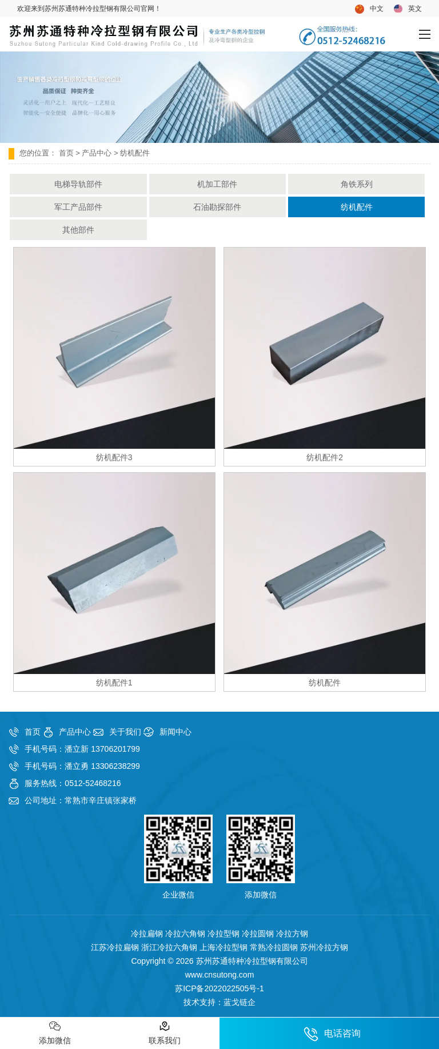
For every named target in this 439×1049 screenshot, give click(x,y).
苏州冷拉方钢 (324, 947)
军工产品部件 (78, 207)
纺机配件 (357, 207)
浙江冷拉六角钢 (169, 947)
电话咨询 (332, 1034)
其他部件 (78, 229)
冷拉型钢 (223, 933)
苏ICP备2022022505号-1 (219, 988)
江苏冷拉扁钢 (115, 947)
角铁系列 (357, 184)
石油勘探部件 (217, 207)
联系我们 (165, 1032)
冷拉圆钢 (258, 933)
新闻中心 (175, 731)
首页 (66, 153)
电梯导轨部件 (78, 184)
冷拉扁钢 (147, 933)
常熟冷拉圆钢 (274, 947)
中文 (369, 9)
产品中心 (96, 153)
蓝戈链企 (240, 1002)
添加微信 (55, 1032)
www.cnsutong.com (219, 974)
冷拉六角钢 (185, 933)
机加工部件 (217, 184)
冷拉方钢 (292, 933)
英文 (408, 9)
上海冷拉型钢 (223, 947)
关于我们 (125, 731)
